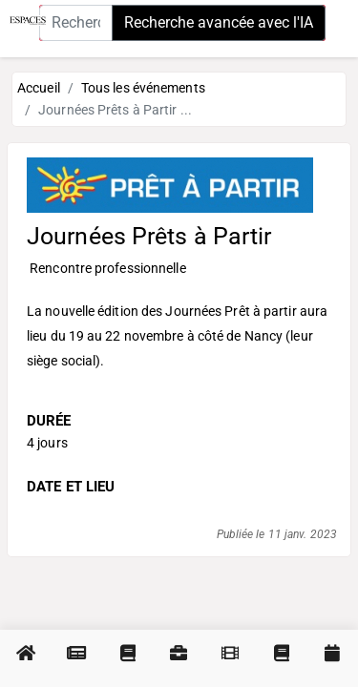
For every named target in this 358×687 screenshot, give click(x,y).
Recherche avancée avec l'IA (218, 22)
